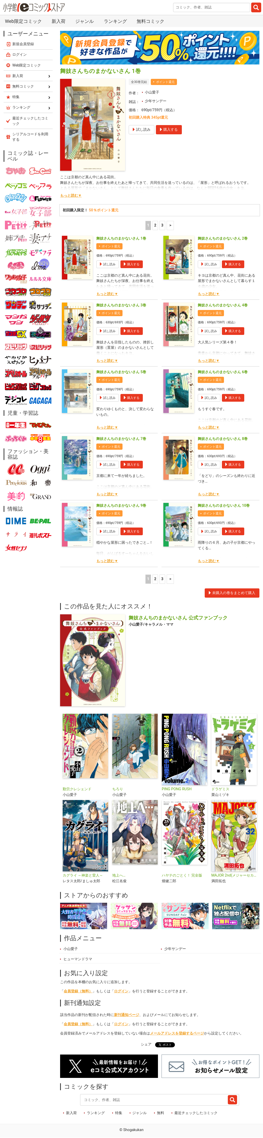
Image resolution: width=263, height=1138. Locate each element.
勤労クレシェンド (77, 789)
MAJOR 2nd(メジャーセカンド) (234, 875)
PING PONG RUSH (177, 789)
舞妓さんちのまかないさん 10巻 (224, 505)
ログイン (121, 991)
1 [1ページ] (148, 225)
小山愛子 (152, 92)
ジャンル (84, 21)
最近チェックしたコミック (196, 1113)
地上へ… (119, 875)
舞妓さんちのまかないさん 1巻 (121, 238)
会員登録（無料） (78, 991)
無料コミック (150, 21)
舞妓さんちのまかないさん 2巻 (223, 238)
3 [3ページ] (162, 225)
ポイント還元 (165, 82)
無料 (160, 1113)
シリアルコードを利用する (30, 137)
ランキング (115, 21)
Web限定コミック (23, 21)
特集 (118, 1113)
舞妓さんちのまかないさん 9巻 (121, 505)
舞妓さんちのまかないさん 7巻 (121, 439)
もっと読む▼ (71, 195)
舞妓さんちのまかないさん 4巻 (223, 305)
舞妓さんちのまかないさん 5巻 (121, 372)
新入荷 (58, 21)
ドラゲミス (220, 789)
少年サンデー (155, 101)
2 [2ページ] (155, 225)
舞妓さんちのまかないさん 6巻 (223, 372)
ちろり (117, 789)
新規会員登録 (23, 44)
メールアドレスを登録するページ (177, 1033)
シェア (146, 1044)
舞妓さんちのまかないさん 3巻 (121, 305)
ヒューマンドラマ (77, 959)
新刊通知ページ (126, 1015)
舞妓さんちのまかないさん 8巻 (223, 439)
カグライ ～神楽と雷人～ (83, 875)
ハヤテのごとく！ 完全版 (182, 875)
